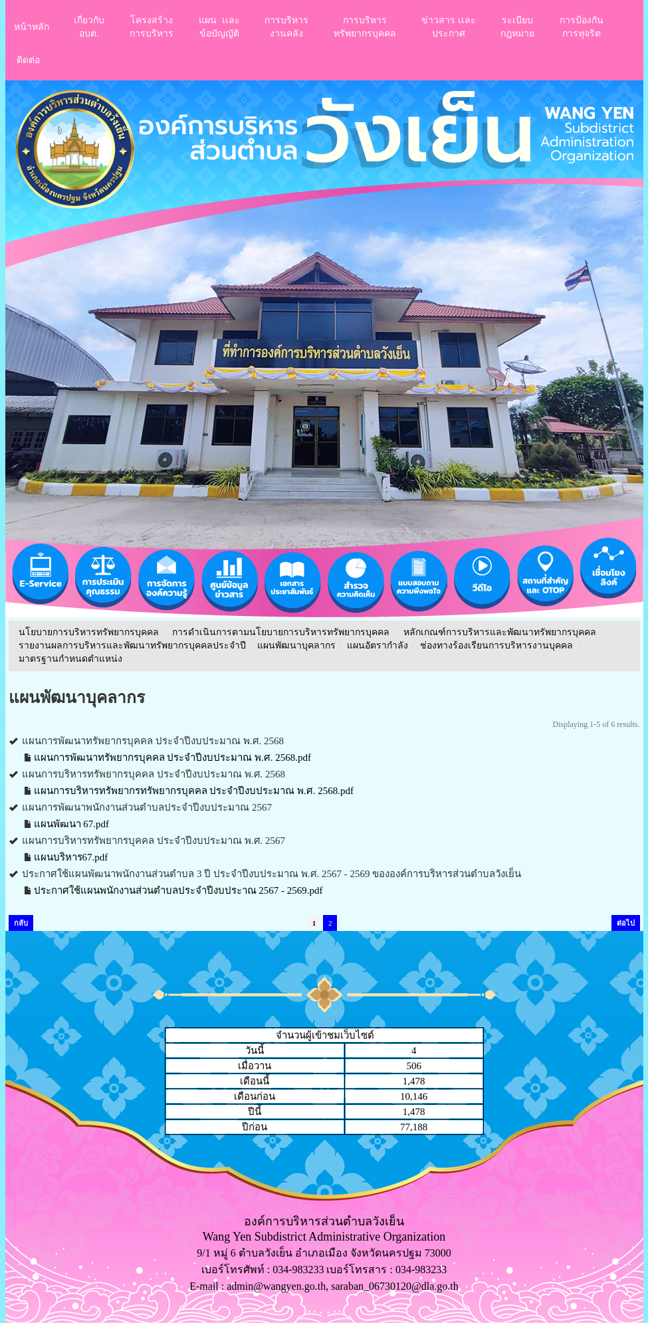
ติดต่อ (28, 59)
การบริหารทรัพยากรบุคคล (365, 27)
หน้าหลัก (31, 26)
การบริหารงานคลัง (286, 27)
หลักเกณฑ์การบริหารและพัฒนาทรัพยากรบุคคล (499, 632)
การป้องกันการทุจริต (581, 27)
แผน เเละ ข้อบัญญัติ (219, 27)
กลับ (21, 923)
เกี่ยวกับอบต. (89, 27)
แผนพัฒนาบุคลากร (296, 646)
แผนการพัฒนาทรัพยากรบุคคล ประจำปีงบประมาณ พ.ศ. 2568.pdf (173, 757)
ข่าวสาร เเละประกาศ (448, 27)
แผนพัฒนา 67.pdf (72, 824)
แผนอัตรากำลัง (377, 646)
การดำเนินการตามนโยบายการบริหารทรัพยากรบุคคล (280, 632)
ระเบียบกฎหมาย (517, 27)
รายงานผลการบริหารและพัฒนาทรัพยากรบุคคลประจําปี (132, 646)
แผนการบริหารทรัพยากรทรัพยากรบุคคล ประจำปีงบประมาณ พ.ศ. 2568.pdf (194, 790)
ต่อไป (626, 923)
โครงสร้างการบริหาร (151, 27)
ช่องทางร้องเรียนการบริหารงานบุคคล (498, 646)
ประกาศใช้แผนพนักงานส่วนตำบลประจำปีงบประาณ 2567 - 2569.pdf (178, 890)
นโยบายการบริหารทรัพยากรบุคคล (89, 632)
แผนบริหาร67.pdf (71, 857)
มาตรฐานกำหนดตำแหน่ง (72, 659)
